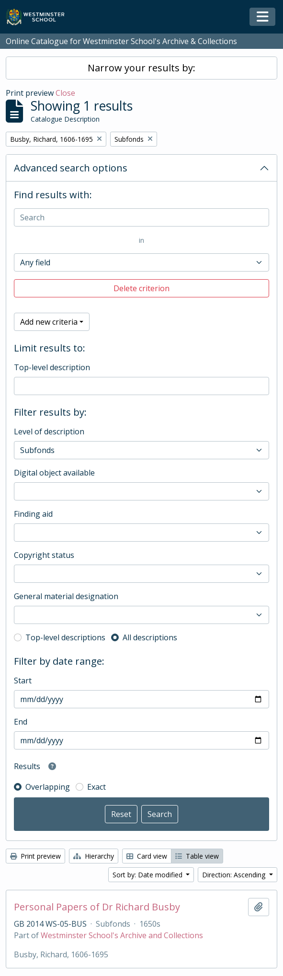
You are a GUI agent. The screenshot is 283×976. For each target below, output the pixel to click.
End (20, 721)
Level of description (49, 431)
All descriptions (150, 637)
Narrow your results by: (141, 67)
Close (65, 93)
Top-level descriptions (65, 637)
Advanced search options (70, 167)
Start (23, 680)
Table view (197, 856)
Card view (146, 856)
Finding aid (33, 514)
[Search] (141, 217)
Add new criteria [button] (49, 322)
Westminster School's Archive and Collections (122, 935)
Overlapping (47, 787)
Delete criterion (141, 288)
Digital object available (54, 472)
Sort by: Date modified (148, 874)
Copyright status (44, 555)
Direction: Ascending (234, 874)
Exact (96, 787)
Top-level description (52, 367)
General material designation (66, 596)
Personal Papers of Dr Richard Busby (97, 907)
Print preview (35, 856)
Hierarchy (93, 856)
